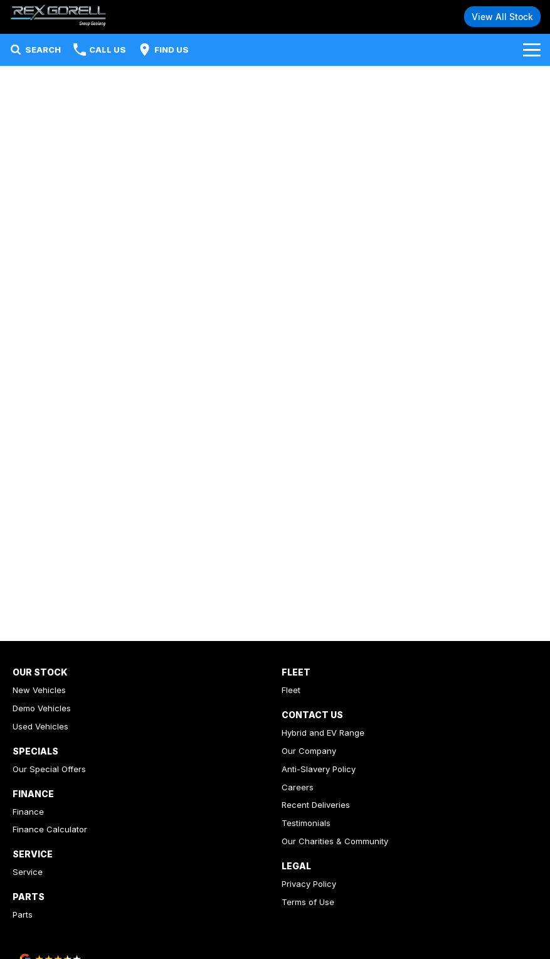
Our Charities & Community (335, 841)
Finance (28, 812)
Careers (298, 787)
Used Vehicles (40, 726)
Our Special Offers (49, 769)
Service (28, 872)
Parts (23, 914)
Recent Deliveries (316, 805)
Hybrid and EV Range (323, 733)
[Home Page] (58, 16)
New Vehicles (39, 690)
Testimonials (306, 823)
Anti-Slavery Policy (319, 769)
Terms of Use (308, 902)
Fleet (291, 690)
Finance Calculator (50, 829)
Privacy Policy (309, 884)
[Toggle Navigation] (532, 49)
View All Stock (502, 16)
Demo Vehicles (42, 708)
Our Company (309, 751)
